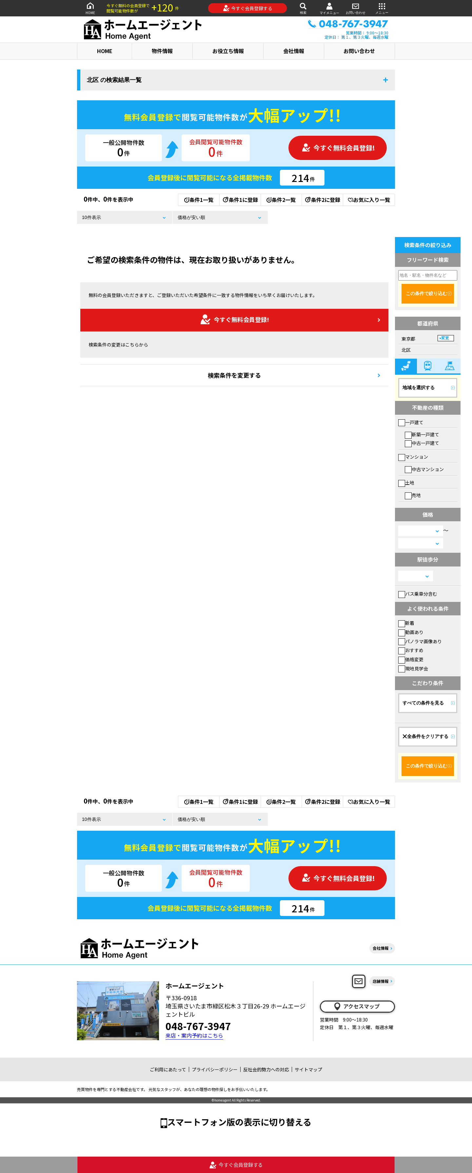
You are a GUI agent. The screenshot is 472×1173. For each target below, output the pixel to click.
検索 (303, 8)
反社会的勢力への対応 (266, 1069)
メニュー (382, 8)
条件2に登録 (322, 200)
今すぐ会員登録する (247, 8)
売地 (413, 495)
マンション (413, 456)
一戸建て (410, 422)
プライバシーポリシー (215, 1069)
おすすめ (410, 650)
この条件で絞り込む (426, 293)
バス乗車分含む (417, 593)
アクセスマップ (356, 1006)
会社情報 (293, 51)
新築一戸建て (422, 434)
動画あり (410, 632)
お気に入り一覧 (369, 200)
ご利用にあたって (168, 1069)
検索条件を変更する (234, 375)
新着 (406, 623)
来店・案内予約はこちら (194, 1035)
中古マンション (424, 469)
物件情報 (162, 51)
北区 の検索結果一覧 (114, 80)
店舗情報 (380, 981)
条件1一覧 (198, 200)
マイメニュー (329, 8)
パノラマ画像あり (420, 641)
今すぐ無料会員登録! (338, 147)
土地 (406, 482)
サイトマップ (308, 1069)
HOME (90, 8)
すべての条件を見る (423, 703)
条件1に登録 (240, 200)
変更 (445, 338)
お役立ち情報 (228, 51)
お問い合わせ (356, 8)
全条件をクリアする (425, 736)
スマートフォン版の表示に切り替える (239, 1122)
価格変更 (410, 659)
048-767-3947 (198, 1026)
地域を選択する (419, 387)
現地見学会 (413, 668)
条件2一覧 (281, 200)
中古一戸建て (422, 443)
